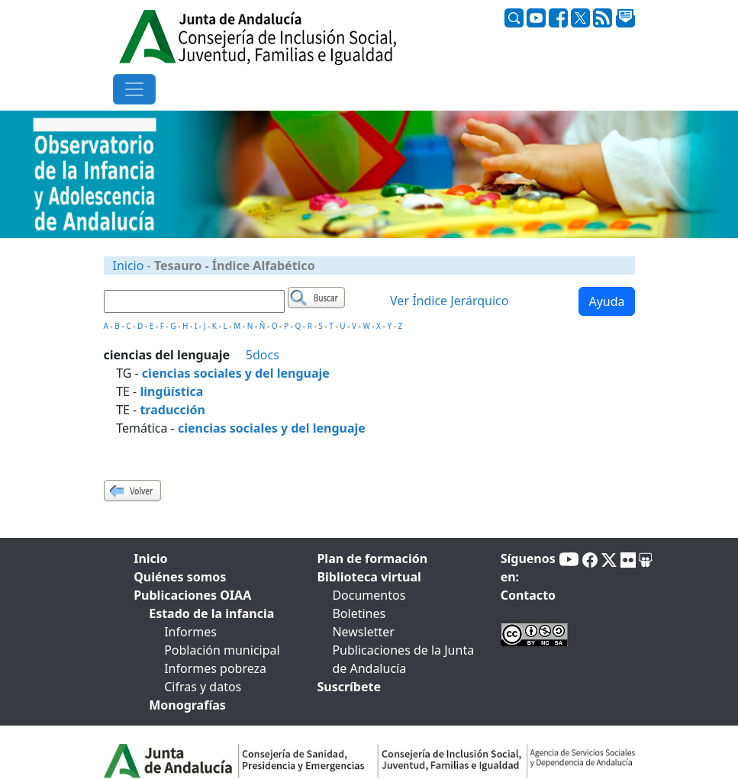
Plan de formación (372, 558)
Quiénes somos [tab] (180, 576)
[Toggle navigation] (134, 89)
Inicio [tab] (150, 558)
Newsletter (363, 631)
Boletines (358, 613)
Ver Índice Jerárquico (449, 301)
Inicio (128, 265)
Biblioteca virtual (369, 576)
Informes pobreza (215, 668)
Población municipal (221, 650)
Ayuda (606, 301)
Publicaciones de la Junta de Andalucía (403, 659)
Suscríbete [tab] (349, 686)
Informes (190, 631)
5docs (262, 354)
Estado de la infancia (211, 613)
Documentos (368, 595)
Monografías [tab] (187, 705)
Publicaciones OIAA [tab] (192, 595)
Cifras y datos (202, 686)
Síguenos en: (528, 567)
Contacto (528, 595)
